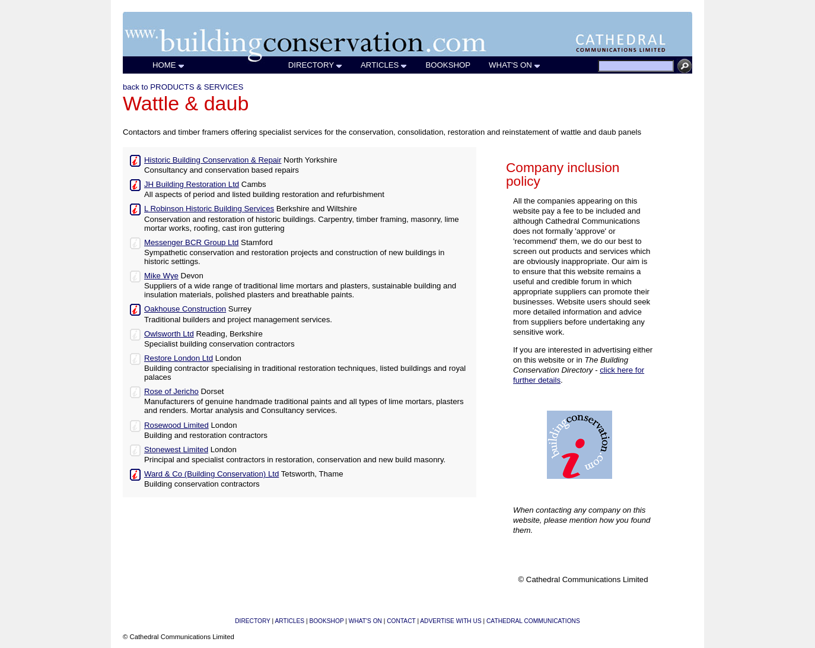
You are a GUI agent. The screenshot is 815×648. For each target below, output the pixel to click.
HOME (168, 65)
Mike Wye (161, 275)
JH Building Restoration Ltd (191, 184)
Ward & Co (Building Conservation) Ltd (211, 473)
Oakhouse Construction (185, 308)
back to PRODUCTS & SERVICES (183, 86)
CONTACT (401, 621)
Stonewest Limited (176, 449)
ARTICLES (384, 65)
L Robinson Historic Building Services (209, 208)
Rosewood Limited (176, 425)
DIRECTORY (315, 65)
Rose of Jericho (171, 391)
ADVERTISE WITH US (450, 621)
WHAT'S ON (515, 65)
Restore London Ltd (178, 358)
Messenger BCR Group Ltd (191, 242)
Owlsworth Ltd (169, 333)
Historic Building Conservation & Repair (212, 159)
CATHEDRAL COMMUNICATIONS (533, 621)
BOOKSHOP (448, 65)
